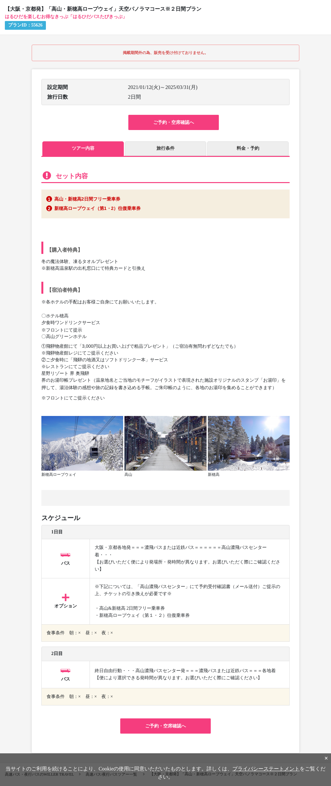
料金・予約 (248, 148)
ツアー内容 (83, 148)
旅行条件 (165, 148)
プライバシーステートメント (266, 768)
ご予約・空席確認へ (173, 122)
